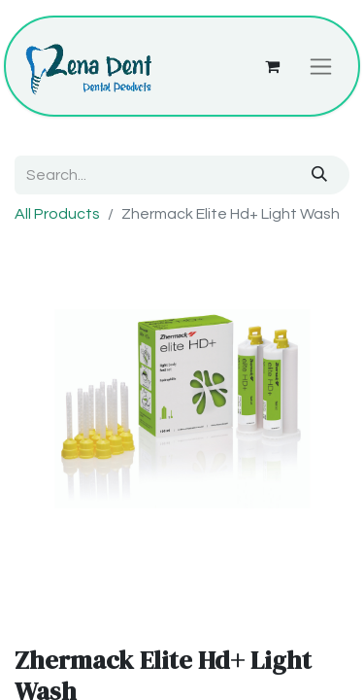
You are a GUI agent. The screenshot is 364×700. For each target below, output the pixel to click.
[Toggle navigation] (321, 66)
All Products (57, 214)
